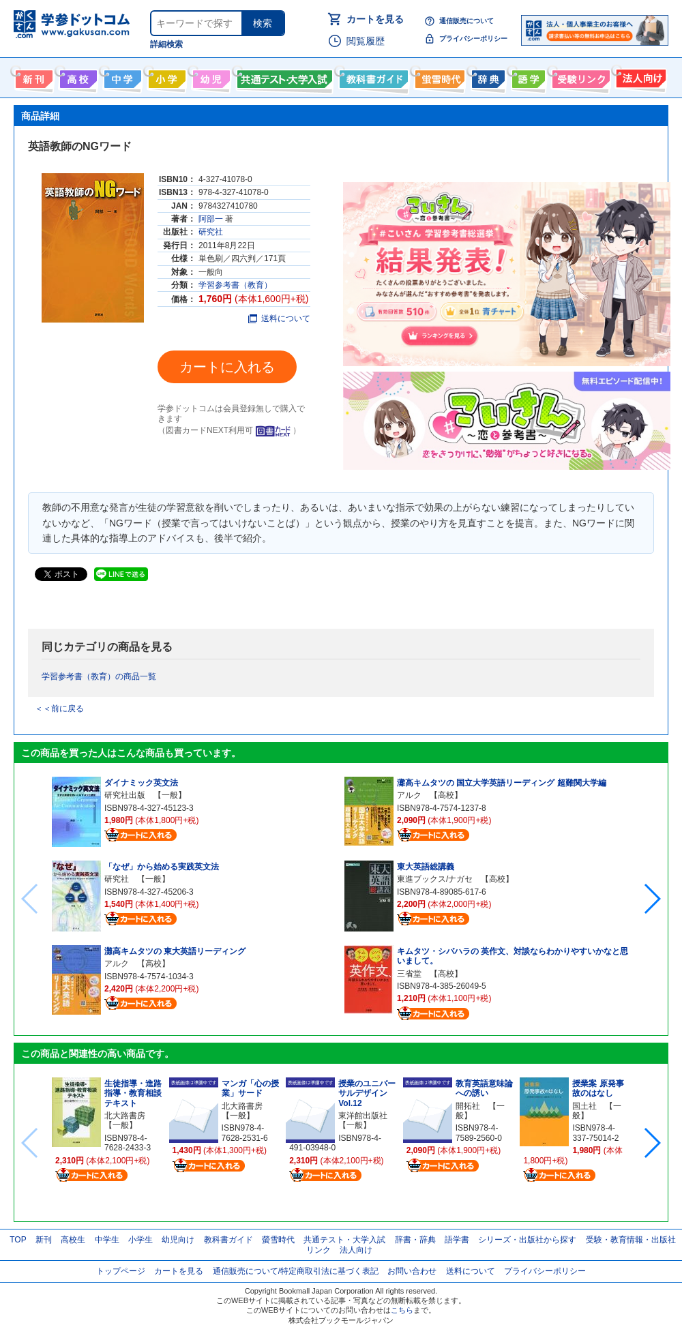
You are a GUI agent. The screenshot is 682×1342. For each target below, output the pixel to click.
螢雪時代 (438, 76)
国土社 (584, 1106)
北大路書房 (124, 1115)
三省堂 (409, 974)
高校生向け (77, 76)
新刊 (43, 1239)
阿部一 (210, 219)
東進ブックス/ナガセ (435, 879)
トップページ (120, 1271)
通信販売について (466, 21)
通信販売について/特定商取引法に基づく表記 (296, 1271)
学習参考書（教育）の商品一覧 (99, 676)
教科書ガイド (372, 76)
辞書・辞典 (415, 1239)
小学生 (140, 1239)
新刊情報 (32, 76)
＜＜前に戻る (59, 708)
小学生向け (165, 76)
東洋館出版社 (362, 1115)
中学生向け (121, 76)
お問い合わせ (411, 1271)
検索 (262, 23)
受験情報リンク (579, 76)
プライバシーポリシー (473, 38)
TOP (18, 1239)
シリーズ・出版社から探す (527, 1239)
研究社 (210, 232)
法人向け (639, 76)
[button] (651, 899)
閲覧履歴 (365, 40)
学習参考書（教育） (235, 285)
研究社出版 (124, 795)
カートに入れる (227, 366)
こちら (402, 1310)
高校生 (73, 1239)
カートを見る (375, 19)
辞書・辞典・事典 (486, 76)
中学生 (107, 1239)
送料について (279, 318)
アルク (116, 963)
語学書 (527, 76)
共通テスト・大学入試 (283, 76)
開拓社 (468, 1106)
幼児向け (210, 76)
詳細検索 (166, 44)
